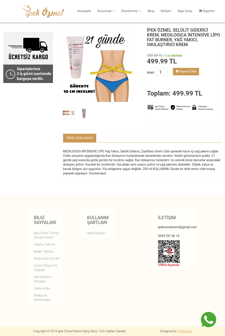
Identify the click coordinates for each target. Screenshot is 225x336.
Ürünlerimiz (131, 11)
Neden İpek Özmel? (47, 258)
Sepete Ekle (186, 71)
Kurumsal (106, 11)
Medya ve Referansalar (42, 298)
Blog (151, 11)
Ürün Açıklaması (79, 138)
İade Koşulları (96, 233)
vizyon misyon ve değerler (46, 268)
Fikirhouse (184, 331)
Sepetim (207, 11)
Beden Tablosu (44, 251)
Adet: (151, 72)
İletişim (166, 11)
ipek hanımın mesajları (42, 279)
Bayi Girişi (185, 11)
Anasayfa (84, 11)
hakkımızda (42, 288)
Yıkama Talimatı (44, 244)
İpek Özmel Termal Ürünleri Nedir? (46, 235)
